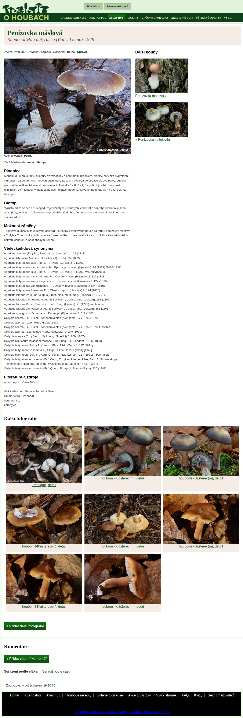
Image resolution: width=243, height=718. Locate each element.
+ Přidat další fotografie (25, 626)
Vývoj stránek (166, 695)
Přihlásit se (93, 6)
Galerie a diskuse (110, 695)
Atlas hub (53, 695)
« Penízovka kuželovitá (152, 139)
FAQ (185, 695)
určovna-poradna (155, 17)
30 (53, 685)
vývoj (228, 17)
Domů (14, 695)
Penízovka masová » (151, 96)
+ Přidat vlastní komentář (26, 659)
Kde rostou (32, 695)
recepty (133, 17)
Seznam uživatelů (117, 6)
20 (49, 685)
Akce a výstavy (139, 695)
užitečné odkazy (208, 17)
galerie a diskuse (73, 17)
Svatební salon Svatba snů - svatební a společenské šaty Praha (122, 712)
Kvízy (198, 695)
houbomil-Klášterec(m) (118, 478)
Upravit (82, 51)
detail (52, 485)
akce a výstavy (182, 17)
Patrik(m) (20, 51)
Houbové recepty (78, 695)
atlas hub (116, 17)
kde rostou (97, 17)
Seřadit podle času (56, 671)
